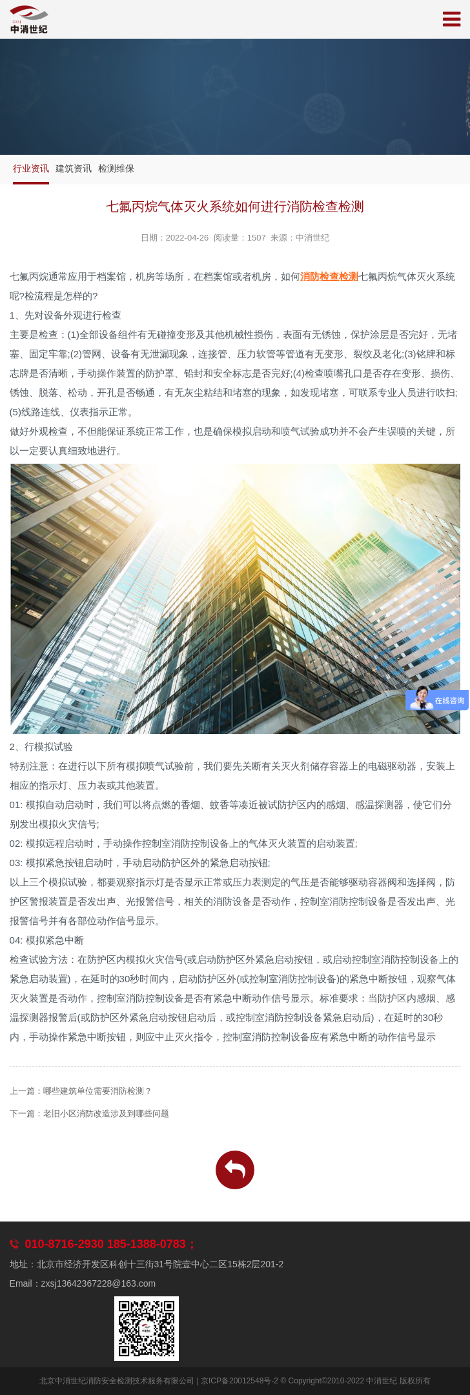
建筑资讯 (74, 168)
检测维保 (116, 168)
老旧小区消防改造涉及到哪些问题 (106, 1113)
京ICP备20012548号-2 (239, 1380)
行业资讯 (31, 168)
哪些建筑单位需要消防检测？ (97, 1091)
